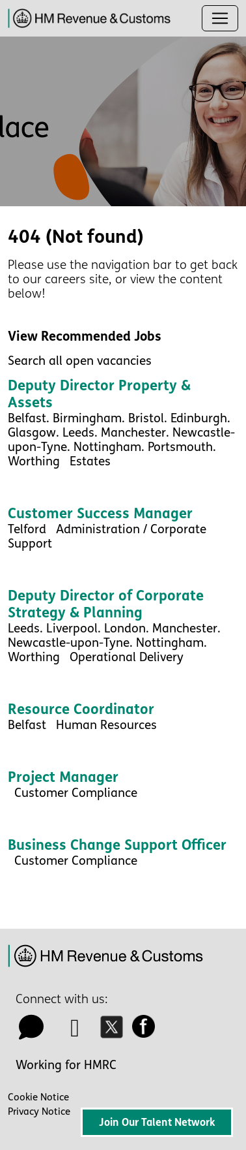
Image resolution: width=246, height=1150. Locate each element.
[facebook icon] (147, 1032)
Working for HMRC (66, 1065)
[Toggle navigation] (220, 18)
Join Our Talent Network (157, 1122)
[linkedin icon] (75, 1032)
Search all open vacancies (80, 361)
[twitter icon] (114, 1032)
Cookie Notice (38, 1097)
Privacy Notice (39, 1111)
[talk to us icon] (31, 1032)
